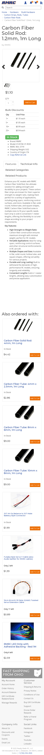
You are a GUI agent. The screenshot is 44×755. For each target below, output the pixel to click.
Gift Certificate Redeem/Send (8, 697)
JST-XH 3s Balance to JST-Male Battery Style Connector (18, 514)
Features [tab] (10, 164)
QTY (7, 98)
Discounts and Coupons (8, 733)
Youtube (27, 740)
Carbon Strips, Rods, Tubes (16, 15)
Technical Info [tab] (29, 164)
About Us (6, 728)
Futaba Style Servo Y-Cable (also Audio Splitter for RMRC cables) (18, 558)
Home (4, 12)
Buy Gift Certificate (32, 702)
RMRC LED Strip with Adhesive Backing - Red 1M (20, 645)
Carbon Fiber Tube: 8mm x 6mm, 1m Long (20, 428)
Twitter (27, 736)
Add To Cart (35, 355)
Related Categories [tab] (17, 170)
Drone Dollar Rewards (29, 711)
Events (5, 739)
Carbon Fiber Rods (12, 17)
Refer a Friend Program (30, 718)
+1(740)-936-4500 (25, 753)
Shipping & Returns (32, 687)
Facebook (28, 728)
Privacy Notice (30, 690)
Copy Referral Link (18, 155)
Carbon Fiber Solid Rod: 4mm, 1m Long (18, 342)
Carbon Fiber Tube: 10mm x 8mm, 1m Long (20, 472)
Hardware (14, 12)
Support (27, 706)
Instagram (28, 732)
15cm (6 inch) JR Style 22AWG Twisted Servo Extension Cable (21, 601)
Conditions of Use (32, 694)
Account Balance (9, 692)
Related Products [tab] (16, 175)
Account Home (8, 684)
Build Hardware (28, 12)
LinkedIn (27, 743)
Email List (6, 742)
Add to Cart (30, 102)
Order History (8, 688)
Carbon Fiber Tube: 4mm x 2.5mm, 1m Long (20, 385)
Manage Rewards (9, 702)
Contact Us (28, 698)
